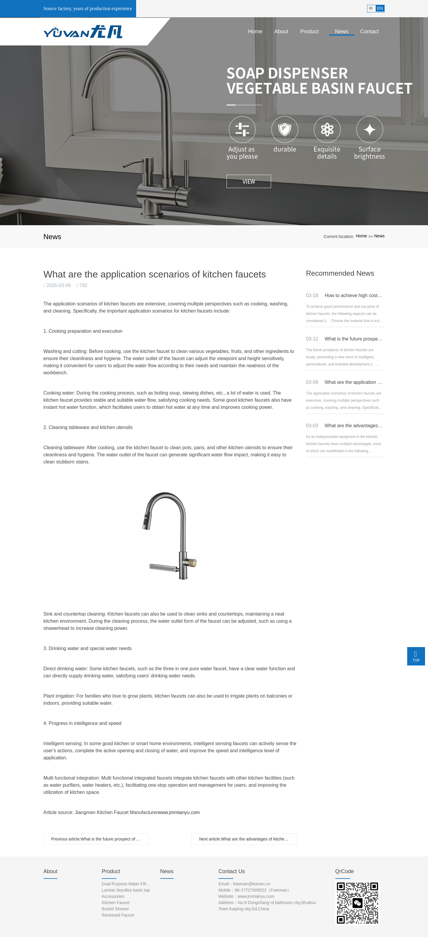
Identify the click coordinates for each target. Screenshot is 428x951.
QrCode (344, 871)
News (379, 236)
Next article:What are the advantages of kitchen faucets (245, 839)
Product (111, 871)
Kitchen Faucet (115, 902)
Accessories (113, 896)
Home (361, 236)
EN (380, 8)
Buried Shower (115, 908)
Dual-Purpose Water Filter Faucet (126, 883)
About (50, 871)
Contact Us (231, 871)
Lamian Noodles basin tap (126, 890)
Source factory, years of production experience (87, 8)
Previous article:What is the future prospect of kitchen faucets (97, 839)
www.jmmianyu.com (179, 812)
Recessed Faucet (118, 915)
